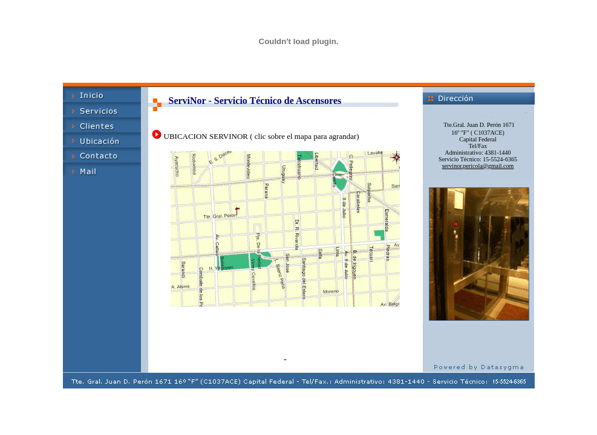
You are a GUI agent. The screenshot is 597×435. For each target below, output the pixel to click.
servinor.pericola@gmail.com (478, 166)
